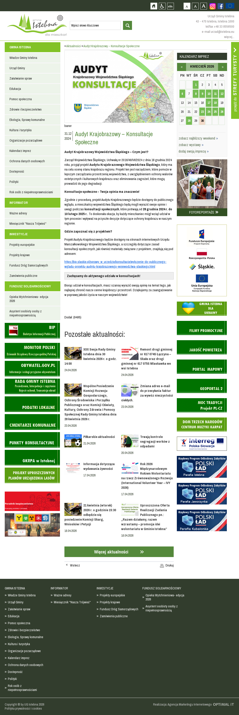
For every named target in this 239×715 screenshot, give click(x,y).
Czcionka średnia (195, 6)
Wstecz (75, 565)
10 (208, 94)
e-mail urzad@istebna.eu (218, 31)
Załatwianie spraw (20, 78)
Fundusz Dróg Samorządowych (28, 265)
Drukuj (170, 565)
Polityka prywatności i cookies (23, 708)
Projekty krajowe (19, 255)
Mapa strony (170, 6)
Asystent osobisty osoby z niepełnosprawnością (25, 313)
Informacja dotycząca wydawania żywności (99, 466)
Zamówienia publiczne (23, 276)
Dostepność (16, 171)
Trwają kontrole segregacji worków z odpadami (155, 441)
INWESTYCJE (18, 234)
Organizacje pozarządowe (25, 140)
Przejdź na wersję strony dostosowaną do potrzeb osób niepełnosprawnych (162, 6)
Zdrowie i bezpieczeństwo (25, 109)
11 (215, 94)
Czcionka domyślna (187, 6)
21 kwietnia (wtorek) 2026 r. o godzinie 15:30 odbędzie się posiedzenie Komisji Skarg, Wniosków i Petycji (90, 514)
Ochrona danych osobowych (27, 161)
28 (189, 121)
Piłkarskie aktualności (99, 436)
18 (215, 103)
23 (202, 112)
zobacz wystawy (191, 145)
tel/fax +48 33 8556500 (219, 26)
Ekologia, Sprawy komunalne (27, 120)
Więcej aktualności (111, 552)
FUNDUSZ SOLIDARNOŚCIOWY (30, 286)
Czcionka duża (203, 6)
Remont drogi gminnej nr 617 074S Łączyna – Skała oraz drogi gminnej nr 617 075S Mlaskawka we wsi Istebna (146, 359)
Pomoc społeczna (20, 99)
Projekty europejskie (22, 245)
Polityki (13, 182)
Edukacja (15, 89)
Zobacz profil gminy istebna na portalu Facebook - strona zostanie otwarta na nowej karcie (220, 6)
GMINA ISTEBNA (20, 47)
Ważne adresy (18, 213)
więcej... (229, 36)
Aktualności (73, 46)
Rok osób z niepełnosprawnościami (31, 192)
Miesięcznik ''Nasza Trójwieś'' (27, 224)
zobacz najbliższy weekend (198, 138)
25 (215, 112)
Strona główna (153, 6)
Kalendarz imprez (20, 151)
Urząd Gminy (17, 68)
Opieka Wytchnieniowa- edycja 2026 (28, 299)
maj (222, 67)
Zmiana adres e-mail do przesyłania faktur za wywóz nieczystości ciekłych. (147, 393)
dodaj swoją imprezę (194, 151)
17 (208, 103)
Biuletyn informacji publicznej (32, 330)
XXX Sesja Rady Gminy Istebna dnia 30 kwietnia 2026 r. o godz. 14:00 (90, 356)
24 (208, 112)
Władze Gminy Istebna (23, 58)
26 (222, 112)
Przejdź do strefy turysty (235, 80)
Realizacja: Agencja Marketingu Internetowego (182, 704)
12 (222, 94)
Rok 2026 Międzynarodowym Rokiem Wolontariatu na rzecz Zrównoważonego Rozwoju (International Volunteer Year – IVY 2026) (147, 476)
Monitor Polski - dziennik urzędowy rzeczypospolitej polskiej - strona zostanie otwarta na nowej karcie (32, 350)
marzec (181, 67)
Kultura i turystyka (20, 130)
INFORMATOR (18, 203)
